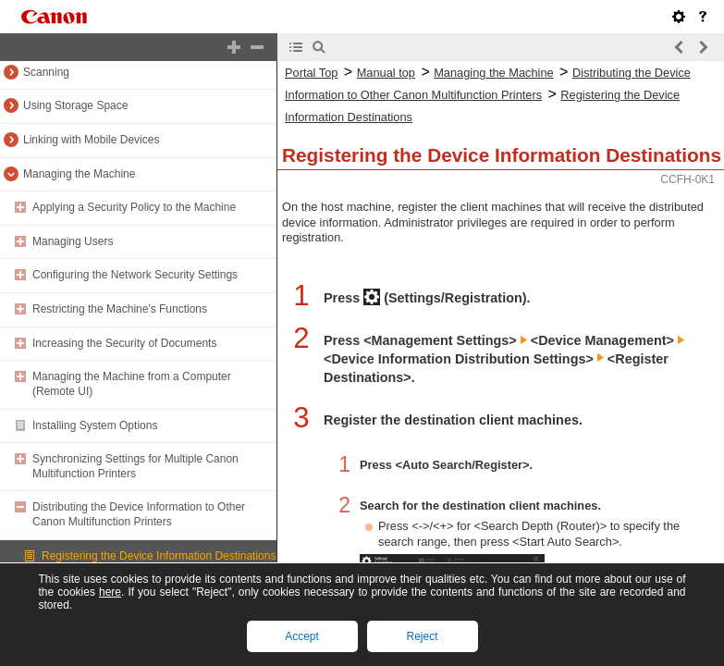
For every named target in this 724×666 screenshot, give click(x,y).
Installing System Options (94, 425)
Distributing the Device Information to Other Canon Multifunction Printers (138, 514)
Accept (302, 636)
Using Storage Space (75, 105)
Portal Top (311, 73)
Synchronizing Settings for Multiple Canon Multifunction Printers (135, 466)
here (110, 592)
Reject (421, 636)
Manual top (386, 73)
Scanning (46, 72)
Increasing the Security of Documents (124, 343)
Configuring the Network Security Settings (135, 274)
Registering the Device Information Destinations (159, 555)
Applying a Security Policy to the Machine (134, 207)
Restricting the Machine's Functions (119, 308)
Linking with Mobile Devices (91, 139)
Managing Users (72, 241)
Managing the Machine (79, 173)
